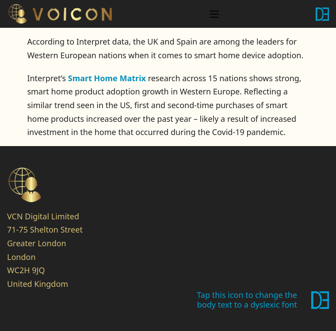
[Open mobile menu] (214, 14)
